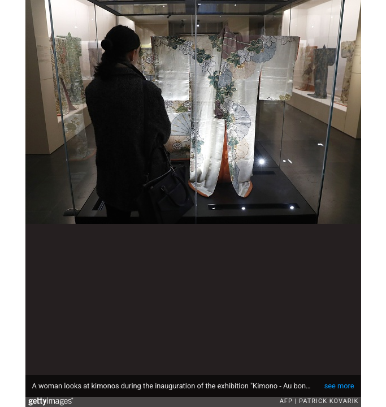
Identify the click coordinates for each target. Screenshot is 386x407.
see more (339, 386)
